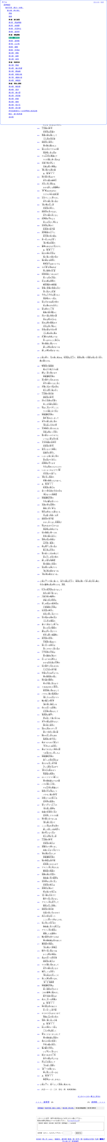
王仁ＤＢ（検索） (67, 1114)
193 (38, 634)
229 (38, 756)
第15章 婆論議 (14, 75)
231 (38, 762)
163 (38, 539)
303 (38, 1005)
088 (38, 288)
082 (38, 268)
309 (38, 1025)
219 (38, 722)
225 (38, 742)
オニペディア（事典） (84, 1114)
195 (38, 641)
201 (38, 661)
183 (38, 601)
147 (38, 485)
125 (38, 411)
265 (38, 877)
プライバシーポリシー (79, 1136)
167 (38, 552)
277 (38, 917)
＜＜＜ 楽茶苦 (42, 18)
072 (38, 234)
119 (38, 390)
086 (38, 281)
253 (38, 836)
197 (38, 648)
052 (38, 166)
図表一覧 (71, 1109)
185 (38, 608)
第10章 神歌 (14, 56)
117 (38, 384)
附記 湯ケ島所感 (15, 119)
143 (38, 471)
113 (38, 370)
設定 (29, 5)
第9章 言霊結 (14, 53)
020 (38, 59)
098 (38, 321)
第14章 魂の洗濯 (15, 72)
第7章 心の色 (14, 47)
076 (38, 247)
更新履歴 (75, 1112)
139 (38, 458)
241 (38, 796)
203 (38, 668)
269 (38, 890)
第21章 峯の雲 (14, 96)
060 (38, 193)
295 (38, 978)
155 (38, 512)
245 (38, 809)
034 (38, 106)
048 (38, 153)
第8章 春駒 (13, 50)
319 (38, 1058)
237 (38, 783)
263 (38, 870)
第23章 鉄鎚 (14, 102)
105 (38, 348)
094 (38, 308)
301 (38, 998)
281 (38, 931)
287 (38, 951)
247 (38, 816)
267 (38, 884)
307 (38, 1018)
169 (38, 559)
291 (38, 964)
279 (38, 924)
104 (38, 342)
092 (38, 301)
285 (38, 944)
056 (38, 180)
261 (38, 863)
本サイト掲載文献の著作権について (55, 1132)
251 (38, 830)
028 (38, 86)
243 (38, 803)
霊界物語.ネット (14, 2)
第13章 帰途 (14, 68)
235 (38, 776)
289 (38, 958)
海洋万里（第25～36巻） (14, 11)
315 (38, 1045)
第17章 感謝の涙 (15, 81)
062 (38, 200)
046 (38, 146)
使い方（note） (48, 1109)
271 (38, 897)
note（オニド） (54, 1114)
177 (38, 581)
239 (38, 789)
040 (38, 126)
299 (38, 991)
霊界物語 (7, 8)
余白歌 (11, 123)
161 (38, 532)
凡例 (96, 1109)
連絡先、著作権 (61, 1109)
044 (38, 140)
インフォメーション (90, 29)
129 (38, 424)
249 (38, 823)
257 (38, 850)
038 (38, 119)
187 (38, 614)
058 (38, 187)
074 (38, 241)
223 (38, 735)
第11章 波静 (14, 59)
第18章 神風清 (14, 84)
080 (38, 261)
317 (38, 1054)
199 (38, 655)
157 (38, 518)
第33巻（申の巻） (13, 14)
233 (38, 769)
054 (38, 173)
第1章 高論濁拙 (15, 26)
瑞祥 (10, 20)
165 (38, 545)
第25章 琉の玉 (14, 108)
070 (38, 227)
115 (38, 377)
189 (38, 621)
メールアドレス (73, 1089)
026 (38, 79)
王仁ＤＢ (23, 5)
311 (38, 1032)
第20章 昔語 (14, 93)
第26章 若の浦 (14, 111)
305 (38, 1012)
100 (38, 328)
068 (38, 220)
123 (38, 404)
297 (38, 985)
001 (38, 34)
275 (38, 911)
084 (38, 274)
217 (38, 715)
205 (38, 675)
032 (38, 99)
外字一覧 (79, 1109)
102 (38, 335)
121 (38, 397)
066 (38, 214)
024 (38, 72)
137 (38, 451)
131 (38, 431)
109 (38, 357)
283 (38, 938)
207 (38, 682)
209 (38, 688)
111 (38, 363)
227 (38, 749)
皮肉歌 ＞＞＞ (98, 18)
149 (38, 491)
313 (38, 1039)
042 (38, 133)
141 (38, 464)
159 (38, 525)
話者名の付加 (89, 1109)
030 (38, 92)
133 (38, 438)
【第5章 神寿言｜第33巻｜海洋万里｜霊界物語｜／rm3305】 (71, 1096)
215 (38, 709)
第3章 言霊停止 (15, 32)
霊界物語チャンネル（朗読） (66, 1117)
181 (38, 594)
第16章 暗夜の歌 (15, 78)
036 (38, 113)
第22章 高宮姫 (14, 99)
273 (38, 904)
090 (38, 294)
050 (38, 160)
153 (38, 505)
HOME (38, 1109)
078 (38, 254)
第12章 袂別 (14, 62)
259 (38, 857)
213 (38, 702)
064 (38, 207)
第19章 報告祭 (14, 90)
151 (38, 498)
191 (38, 628)
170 (38, 565)
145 (38, 478)
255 (38, 843)
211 (38, 695)
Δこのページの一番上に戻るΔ (89, 1065)
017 (38, 50)
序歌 (10, 17)
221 (38, 729)
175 (38, 574)
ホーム (4, 5)
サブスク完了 (84, 1117)
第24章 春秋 (14, 105)
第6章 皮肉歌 (14, 44)
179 (38, 587)
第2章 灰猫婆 (14, 29)
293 (38, 971)
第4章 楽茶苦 (14, 35)
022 (38, 65)
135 (38, 444)
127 (38, 417)
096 (38, 315)
